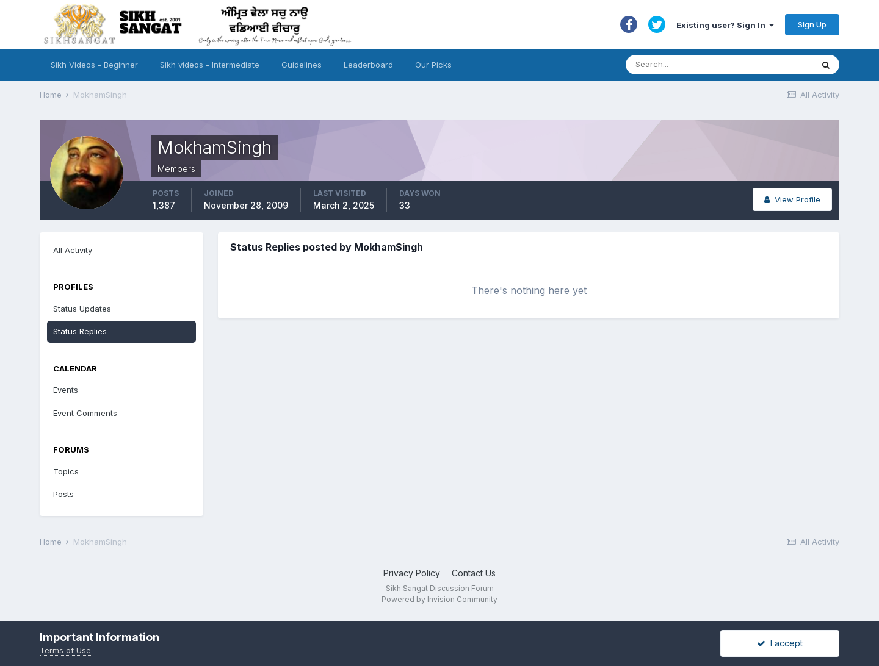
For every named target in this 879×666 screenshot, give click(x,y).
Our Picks (433, 65)
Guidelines (301, 65)
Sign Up (812, 24)
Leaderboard (368, 65)
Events (65, 390)
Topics (66, 471)
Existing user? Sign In (725, 25)
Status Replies (80, 331)
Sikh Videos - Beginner (94, 65)
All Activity (72, 250)
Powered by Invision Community (439, 599)
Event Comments (85, 413)
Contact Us (474, 573)
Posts (63, 494)
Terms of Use (65, 650)
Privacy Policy (411, 573)
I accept (780, 643)
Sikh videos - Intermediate (209, 65)
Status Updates (82, 308)
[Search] (707, 64)
